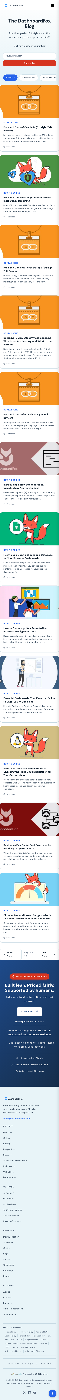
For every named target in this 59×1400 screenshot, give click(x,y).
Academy (8, 1242)
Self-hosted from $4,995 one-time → (29, 1034)
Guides (6, 1248)
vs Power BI (9, 1193)
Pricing (6, 1143)
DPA (49, 1336)
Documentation (11, 1236)
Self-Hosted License (13, 1351)
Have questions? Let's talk (29, 1021)
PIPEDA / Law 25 (11, 1347)
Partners (7, 1303)
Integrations (9, 1149)
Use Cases (8, 1171)
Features (7, 1132)
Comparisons (28, 77)
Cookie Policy (10, 1336)
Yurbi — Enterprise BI (13, 1308)
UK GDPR (43, 1343)
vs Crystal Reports (12, 1209)
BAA (6, 1340)
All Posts (10, 77)
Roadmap (8, 1270)
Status (6, 1276)
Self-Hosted (9, 1166)
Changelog (8, 1264)
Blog (5, 1253)
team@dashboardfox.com (16, 1118)
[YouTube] (34, 1393)
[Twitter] (24, 1393)
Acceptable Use (43, 1332)
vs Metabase (9, 1204)
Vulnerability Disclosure (15, 1160)
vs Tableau (8, 1198)
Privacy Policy (27, 1332)
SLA (12, 1340)
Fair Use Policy (39, 1336)
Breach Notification (28, 1343)
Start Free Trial (29, 1011)
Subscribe (29, 63)
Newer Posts (8, 954)
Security (7, 1154)
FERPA (43, 1340)
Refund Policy (24, 1336)
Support (7, 1259)
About (6, 1291)
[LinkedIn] (29, 1393)
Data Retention (11, 1343)
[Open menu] (53, 5)
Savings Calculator (12, 1221)
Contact (7, 1297)
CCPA (19, 1340)
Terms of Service (12, 1332)
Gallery (6, 1138)
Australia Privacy (28, 1347)
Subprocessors (31, 1340)
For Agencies (9, 1177)
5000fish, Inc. (10, 1314)
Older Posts (49, 954)
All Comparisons (11, 1215)
